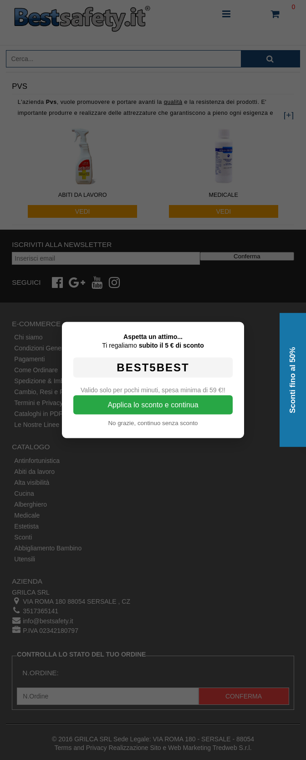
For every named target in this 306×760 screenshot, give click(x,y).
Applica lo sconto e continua (152, 405)
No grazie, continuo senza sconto (153, 423)
